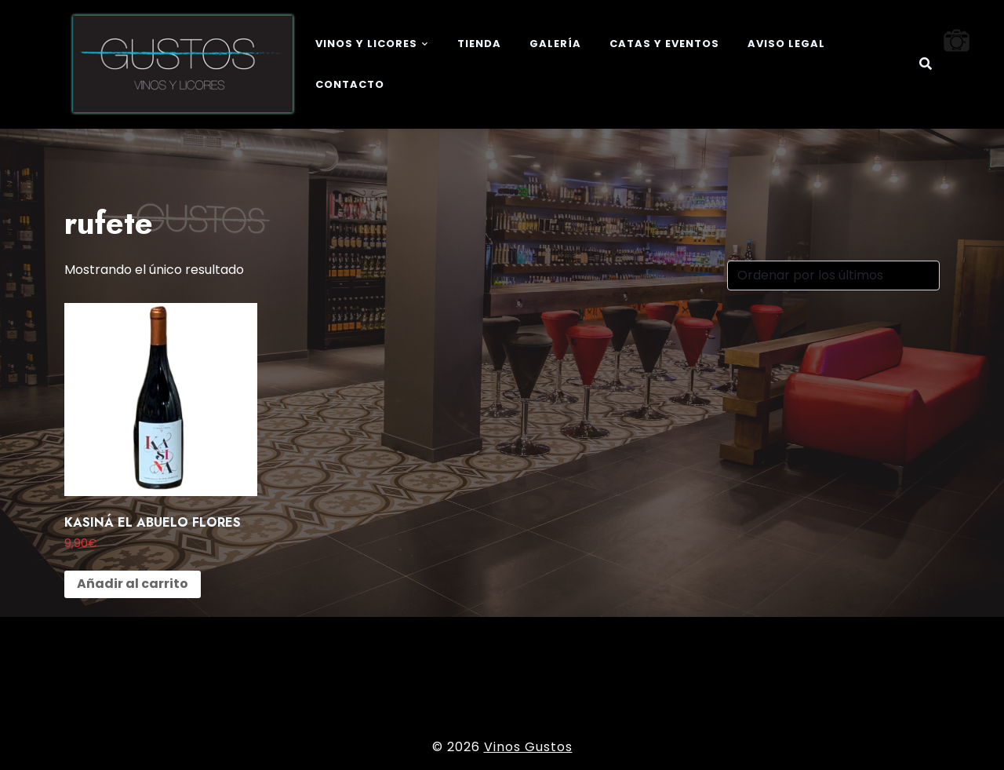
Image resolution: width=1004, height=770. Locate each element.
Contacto (349, 84)
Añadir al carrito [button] (132, 584)
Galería (555, 43)
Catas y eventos (664, 43)
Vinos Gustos (528, 747)
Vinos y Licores (366, 43)
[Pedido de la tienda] (833, 275)
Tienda (479, 43)
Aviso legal (786, 43)
